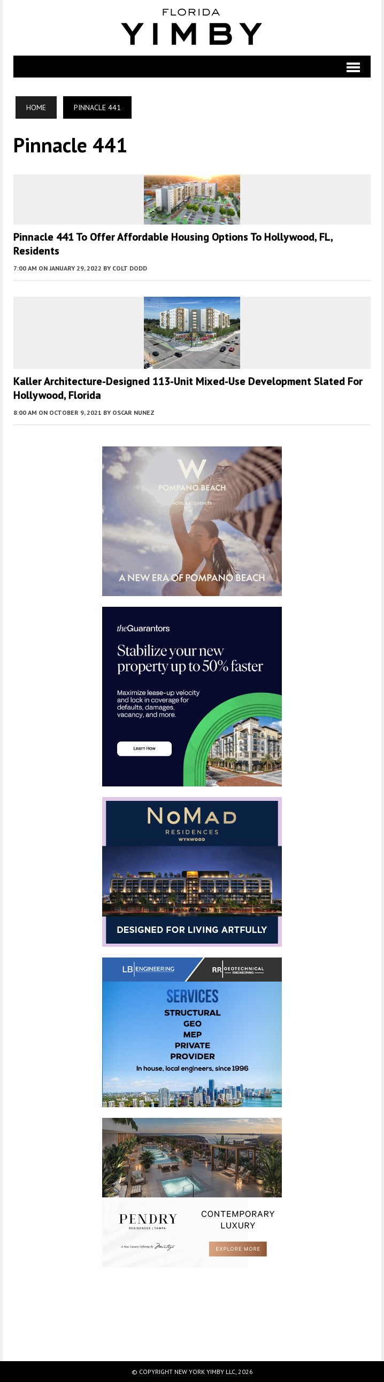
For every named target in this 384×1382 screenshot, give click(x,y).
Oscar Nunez (133, 412)
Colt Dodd (129, 268)
